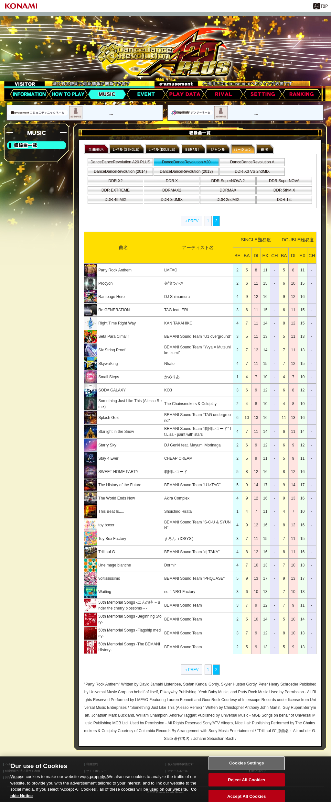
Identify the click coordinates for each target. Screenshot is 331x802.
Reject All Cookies (246, 786)
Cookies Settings (246, 769)
